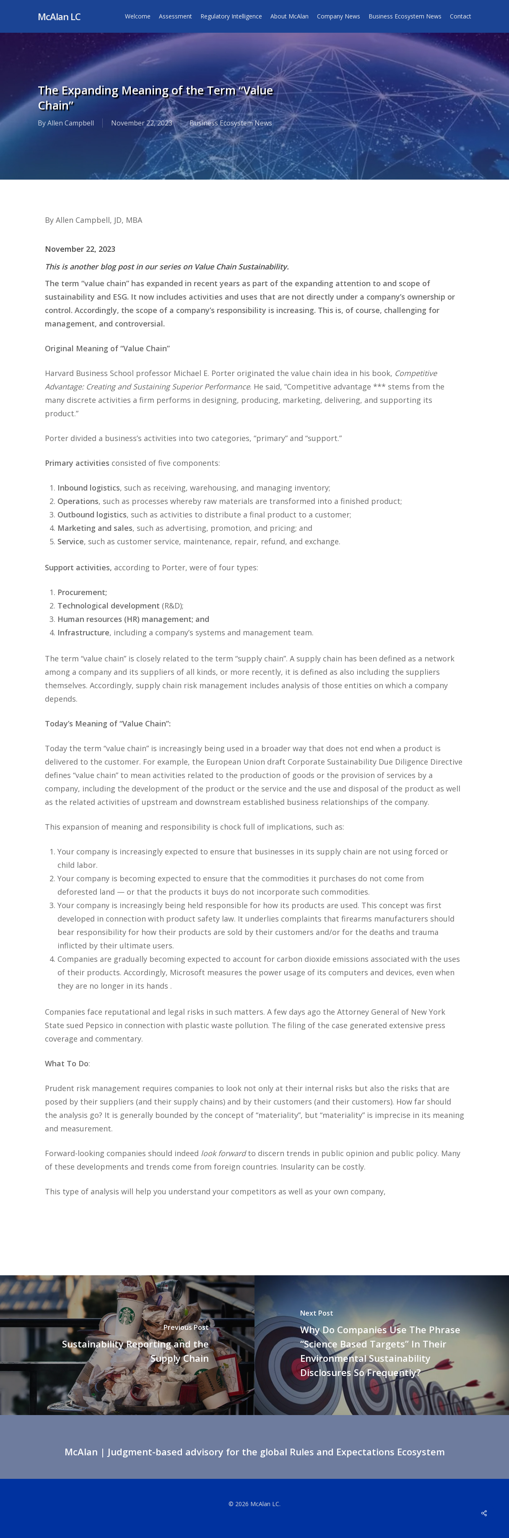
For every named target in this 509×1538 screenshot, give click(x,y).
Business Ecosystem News (231, 123)
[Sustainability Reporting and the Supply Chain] (127, 1345)
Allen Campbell (70, 123)
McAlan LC (59, 16)
